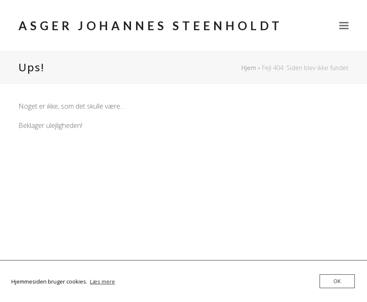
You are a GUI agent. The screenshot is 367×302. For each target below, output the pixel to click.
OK (337, 281)
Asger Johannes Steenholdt (150, 25)
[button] (344, 25)
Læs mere (102, 281)
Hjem (248, 67)
